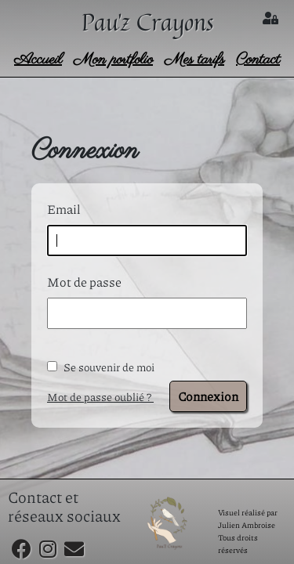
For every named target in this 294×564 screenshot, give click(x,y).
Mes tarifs (194, 59)
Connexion (208, 396)
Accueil (38, 59)
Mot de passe (84, 282)
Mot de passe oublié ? (100, 396)
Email (64, 209)
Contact (258, 59)
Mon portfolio (113, 59)
